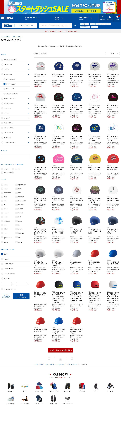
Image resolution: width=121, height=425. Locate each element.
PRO (5, 213)
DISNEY (92, 24)
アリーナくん (94, 26)
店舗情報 (57, 18)
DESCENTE (21, 184)
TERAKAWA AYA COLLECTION (103, 24)
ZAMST (20, 230)
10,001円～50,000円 (9, 258)
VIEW (19, 225)
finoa (5, 192)
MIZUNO (20, 201)
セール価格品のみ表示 (9, 274)
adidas (5, 172)
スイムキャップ (17, 36)
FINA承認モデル (84, 24)
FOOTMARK (21, 192)
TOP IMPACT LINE (85, 26)
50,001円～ (7, 263)
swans (5, 221)
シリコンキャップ (10, 81)
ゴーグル (6, 66)
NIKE (19, 204)
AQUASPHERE (22, 172)
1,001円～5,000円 (8, 248)
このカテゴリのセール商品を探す (60, 350)
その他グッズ (7, 134)
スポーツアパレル (8, 129)
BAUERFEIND (7, 180)
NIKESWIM (7, 208)
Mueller (6, 204)
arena (5, 176)
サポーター (7, 110)
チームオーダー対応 (9, 163)
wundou (6, 230)
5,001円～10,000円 (9, 253)
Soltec (5, 217)
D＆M (5, 184)
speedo (20, 217)
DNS (5, 188)
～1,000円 (6, 244)
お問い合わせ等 (84, 18)
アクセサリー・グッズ (9, 95)
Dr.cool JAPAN (22, 188)
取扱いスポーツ (30, 18)
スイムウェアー (8, 61)
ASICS (19, 176)
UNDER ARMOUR (8, 225)
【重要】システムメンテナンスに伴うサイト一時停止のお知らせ (60, 31)
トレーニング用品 (8, 124)
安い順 (112, 53)
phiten (20, 208)
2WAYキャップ (10, 85)
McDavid (6, 201)
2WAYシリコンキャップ (12, 90)
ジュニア (17, 160)
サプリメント (7, 105)
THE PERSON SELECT (9, 139)
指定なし (6, 239)
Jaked (5, 196)
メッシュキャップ (10, 76)
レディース (7, 160)
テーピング (7, 115)
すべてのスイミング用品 (10, 56)
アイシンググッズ (8, 120)
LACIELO (20, 196)
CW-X (19, 180)
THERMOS (21, 221)
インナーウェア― (8, 100)
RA (19, 213)
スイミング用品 (5, 36)
